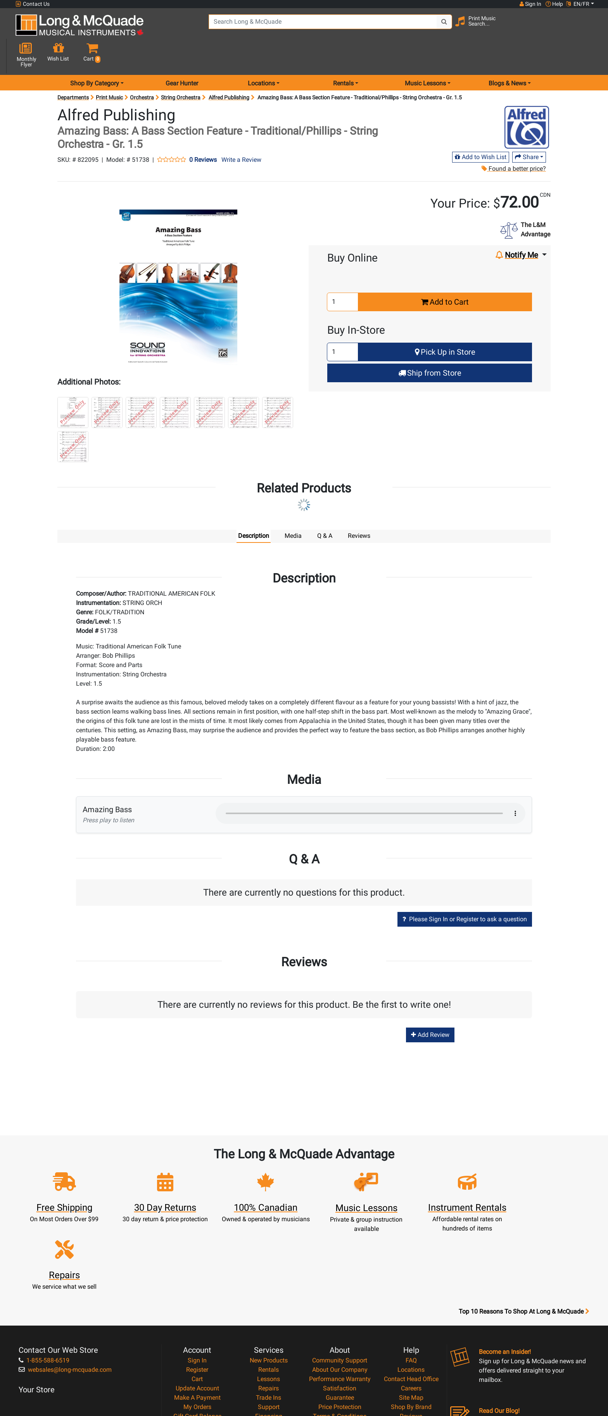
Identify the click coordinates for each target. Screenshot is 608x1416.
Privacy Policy (340, 1340)
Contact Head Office (411, 1293)
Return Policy (340, 1349)
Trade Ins (268, 1312)
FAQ (411, 1275)
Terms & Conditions (339, 1331)
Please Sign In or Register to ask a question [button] (464, 891)
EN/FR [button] (577, 4)
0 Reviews (203, 132)
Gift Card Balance (197, 1331)
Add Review (430, 1007)
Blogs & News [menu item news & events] (507, 55)
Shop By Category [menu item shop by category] (94, 55)
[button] (586, 28)
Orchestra (142, 70)
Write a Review (241, 132)
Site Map (411, 1312)
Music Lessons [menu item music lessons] (425, 55)
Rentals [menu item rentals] (343, 55)
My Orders (197, 1321)
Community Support (339, 1275)
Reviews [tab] (359, 508)
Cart (197, 1293)
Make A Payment (197, 1312)
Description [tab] (253, 508)
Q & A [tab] (324, 508)
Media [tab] (293, 508)
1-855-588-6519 (44, 1275)
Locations (411, 1284)
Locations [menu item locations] (261, 55)
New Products (269, 1275)
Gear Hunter (182, 55)
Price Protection (339, 1321)
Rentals (268, 1284)
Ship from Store (429, 345)
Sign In (197, 1275)
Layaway (268, 1340)
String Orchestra (180, 70)
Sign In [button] (530, 4)
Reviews (411, 1331)
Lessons (268, 1293)
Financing (268, 1331)
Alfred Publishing (229, 70)
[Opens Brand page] (526, 99)
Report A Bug (411, 1340)
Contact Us (33, 4)
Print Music (109, 70)
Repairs (268, 1303)
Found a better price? (514, 141)
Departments (73, 70)
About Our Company (340, 1284)
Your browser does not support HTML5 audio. (370, 785)
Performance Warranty (340, 1293)
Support (269, 1321)
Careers (411, 1303)
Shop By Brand (411, 1321)
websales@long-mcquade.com (65, 1284)
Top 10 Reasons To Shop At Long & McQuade (523, 1226)
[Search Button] (440, 27)
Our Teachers (340, 1358)
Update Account (197, 1303)
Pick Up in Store (445, 324)
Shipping (268, 1349)
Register (197, 1284)
